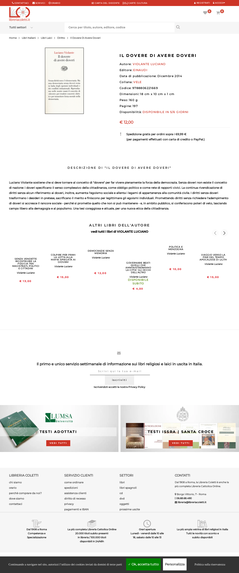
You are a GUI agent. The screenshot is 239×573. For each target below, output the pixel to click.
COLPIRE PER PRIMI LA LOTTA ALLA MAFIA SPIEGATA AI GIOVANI (63, 258)
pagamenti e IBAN (76, 509)
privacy (69, 503)
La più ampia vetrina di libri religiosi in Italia (202, 529)
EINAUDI (140, 70)
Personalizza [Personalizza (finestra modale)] (175, 564)
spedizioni (71, 487)
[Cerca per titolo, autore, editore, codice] (202, 27)
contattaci (15, 503)
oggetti (124, 503)
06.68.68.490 (184, 498)
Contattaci (21, 3)
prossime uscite (129, 509)
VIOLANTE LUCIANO (132, 231)
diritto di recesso (75, 498)
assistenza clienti (75, 493)
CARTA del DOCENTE (105, 3)
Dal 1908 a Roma (36, 529)
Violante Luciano (26, 272)
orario (55, 3)
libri (122, 482)
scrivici (40, 3)
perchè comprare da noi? (25, 493)
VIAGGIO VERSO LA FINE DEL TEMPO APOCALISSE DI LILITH (213, 257)
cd (121, 493)
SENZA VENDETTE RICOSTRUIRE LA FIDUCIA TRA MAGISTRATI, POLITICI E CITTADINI (25, 263)
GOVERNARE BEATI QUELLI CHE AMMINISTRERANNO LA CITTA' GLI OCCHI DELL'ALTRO (138, 267)
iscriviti (119, 379)
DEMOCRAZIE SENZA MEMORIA (101, 252)
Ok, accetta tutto (143, 564)
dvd (122, 498)
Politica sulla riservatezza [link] (210, 564)
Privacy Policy (136, 386)
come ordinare (73, 482)
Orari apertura (147, 529)
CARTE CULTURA (135, 3)
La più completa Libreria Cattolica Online (91, 529)
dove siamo (16, 498)
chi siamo (15, 482)
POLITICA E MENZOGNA (175, 248)
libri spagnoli (128, 487)
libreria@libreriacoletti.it (192, 502)
